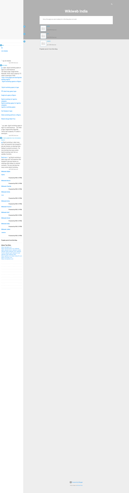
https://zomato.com (6, 257)
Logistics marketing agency (8, 107)
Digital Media (4, 65)
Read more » (4, 157)
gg (2, 142)
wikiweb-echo (12, 251)
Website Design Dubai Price (8, 119)
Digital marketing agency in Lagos (10, 87)
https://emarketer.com (7, 259)
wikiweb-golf (8, 253)
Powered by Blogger (76, 482)
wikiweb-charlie (17, 250)
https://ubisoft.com (17, 256)
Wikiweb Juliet (5, 229)
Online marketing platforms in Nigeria (11, 115)
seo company (4, 51)
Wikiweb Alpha (5, 171)
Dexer (2, 45)
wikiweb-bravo (8, 250)
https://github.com (6, 256)
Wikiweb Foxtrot (6, 206)
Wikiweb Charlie (6, 186)
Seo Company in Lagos (6, 111)
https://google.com (6, 247)
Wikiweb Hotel (5, 218)
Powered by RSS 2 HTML (15, 178)
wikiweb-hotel (16, 253)
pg (2, 48)
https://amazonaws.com (8, 248)
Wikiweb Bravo (5, 180)
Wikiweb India (76, 11)
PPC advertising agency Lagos (8, 91)
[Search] (112, 4)
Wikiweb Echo (5, 201)
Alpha (48, 26)
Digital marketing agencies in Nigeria (11, 81)
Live (48, 33)
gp (2, 68)
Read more (54, 29)
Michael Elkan (80, 485)
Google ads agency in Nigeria (8, 95)
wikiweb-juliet (12, 254)
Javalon (48, 41)
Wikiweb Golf (5, 212)
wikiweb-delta (5, 251)
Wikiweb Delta (5, 192)
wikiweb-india (4, 254)
